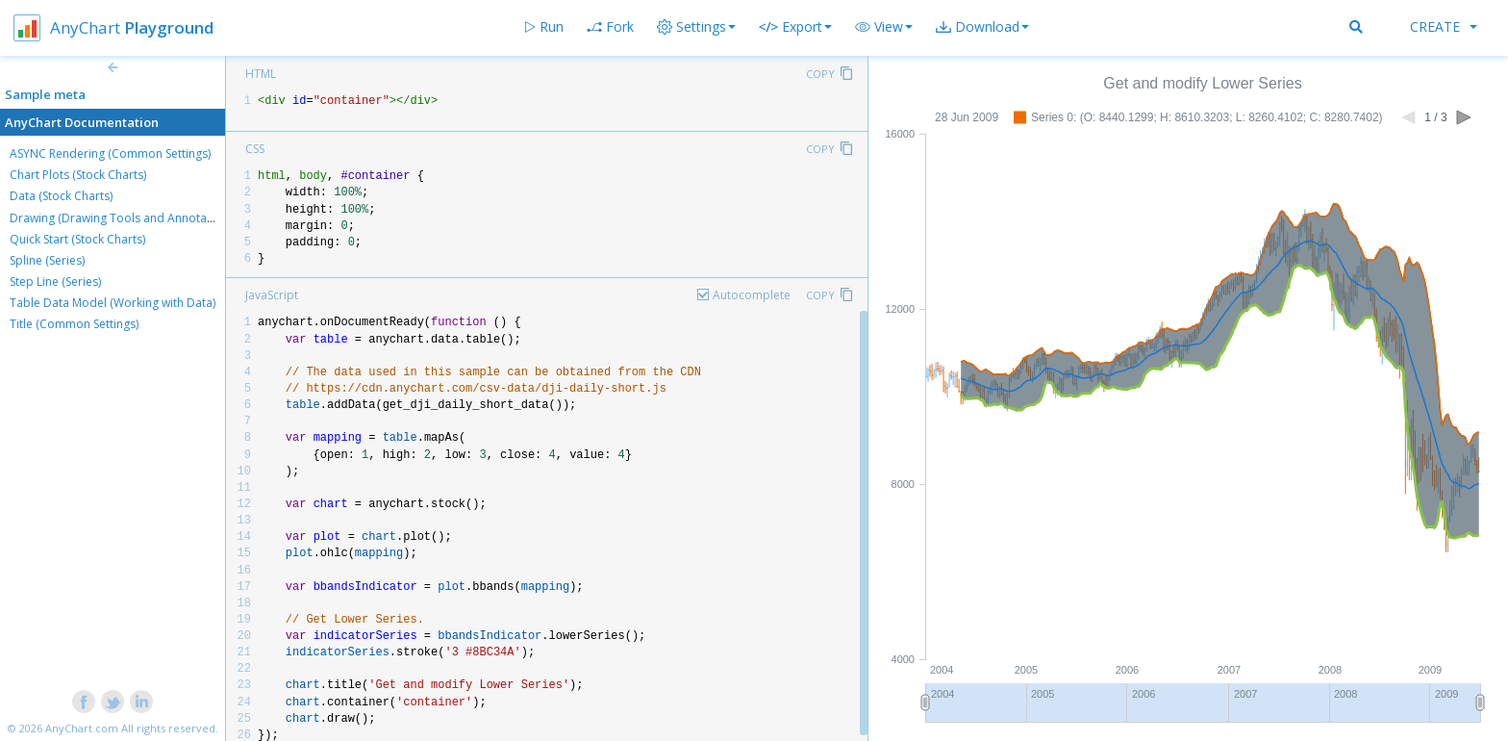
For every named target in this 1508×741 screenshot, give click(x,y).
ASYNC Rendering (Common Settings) (110, 153)
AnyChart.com (81, 728)
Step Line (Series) (55, 281)
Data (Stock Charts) (61, 196)
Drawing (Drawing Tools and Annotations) (123, 218)
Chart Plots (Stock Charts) (78, 174)
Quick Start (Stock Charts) (77, 239)
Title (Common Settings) (74, 324)
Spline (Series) (47, 260)
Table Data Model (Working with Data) (112, 302)
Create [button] (1443, 26)
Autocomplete (752, 295)
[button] (883, 27)
